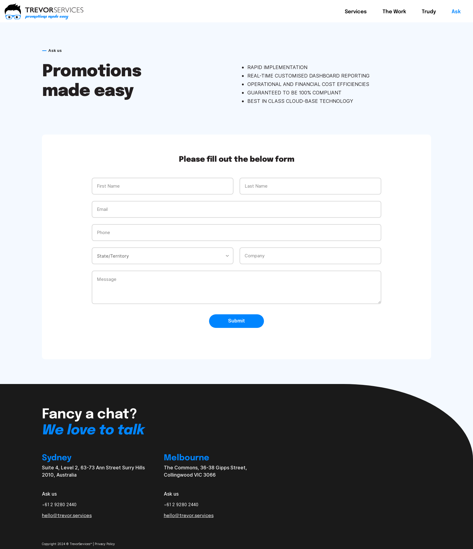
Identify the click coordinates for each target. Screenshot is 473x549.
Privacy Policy (105, 544)
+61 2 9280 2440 (59, 504)
